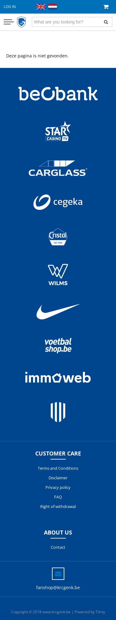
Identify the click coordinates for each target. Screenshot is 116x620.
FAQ (58, 497)
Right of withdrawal (58, 506)
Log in (10, 6)
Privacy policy (58, 487)
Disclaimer (58, 478)
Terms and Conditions (58, 468)
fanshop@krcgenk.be (58, 587)
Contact (58, 547)
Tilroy (100, 611)
